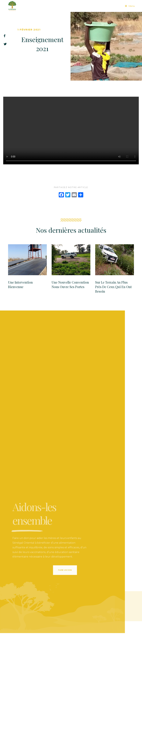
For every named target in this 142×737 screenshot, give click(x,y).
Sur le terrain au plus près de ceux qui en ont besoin (113, 286)
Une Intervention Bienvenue (20, 284)
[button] (59, 570)
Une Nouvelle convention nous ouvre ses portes (70, 284)
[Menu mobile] (130, 6)
